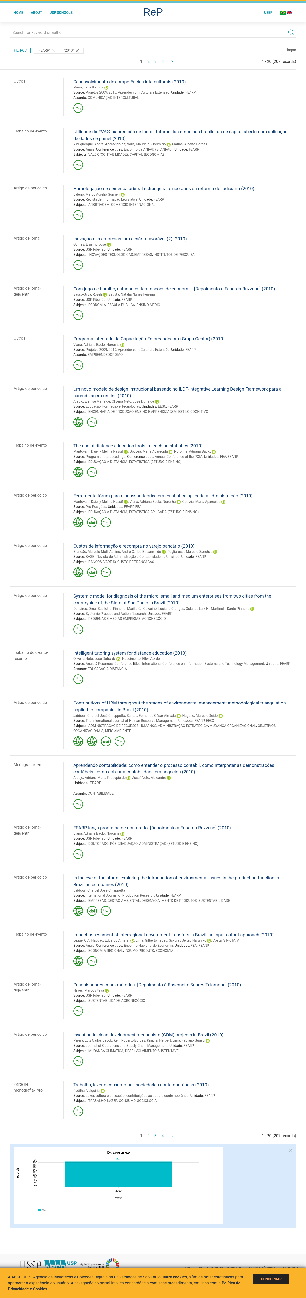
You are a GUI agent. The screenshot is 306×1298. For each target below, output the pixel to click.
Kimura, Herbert (159, 1040)
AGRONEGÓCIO (154, 619)
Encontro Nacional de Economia (148, 945)
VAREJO (109, 562)
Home (18, 13)
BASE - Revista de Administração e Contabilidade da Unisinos (132, 557)
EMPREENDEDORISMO (105, 355)
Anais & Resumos (99, 664)
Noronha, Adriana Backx (192, 451)
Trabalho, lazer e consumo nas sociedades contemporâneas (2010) (141, 1084)
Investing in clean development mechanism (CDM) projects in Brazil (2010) (148, 1034)
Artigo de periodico (30, 188)
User (268, 13)
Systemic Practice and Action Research (116, 614)
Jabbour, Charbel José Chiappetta (99, 716)
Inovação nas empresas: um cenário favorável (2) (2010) (130, 238)
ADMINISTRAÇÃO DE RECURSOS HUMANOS (122, 726)
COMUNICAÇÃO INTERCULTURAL (113, 98)
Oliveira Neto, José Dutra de (133, 401)
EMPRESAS (143, 255)
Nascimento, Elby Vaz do (141, 658)
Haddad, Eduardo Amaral (110, 940)
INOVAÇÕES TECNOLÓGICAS (110, 255)
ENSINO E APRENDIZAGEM (156, 412)
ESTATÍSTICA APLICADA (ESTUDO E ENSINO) (164, 512)
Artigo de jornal (27, 238)
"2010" (72, 50)
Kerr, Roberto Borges (129, 1040)
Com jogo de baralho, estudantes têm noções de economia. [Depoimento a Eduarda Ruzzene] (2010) (174, 288)
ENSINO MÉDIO (148, 305)
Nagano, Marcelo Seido (200, 716)
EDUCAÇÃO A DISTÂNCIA (108, 462)
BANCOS (95, 562)
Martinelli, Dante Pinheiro (230, 609)
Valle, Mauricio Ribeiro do (146, 144)
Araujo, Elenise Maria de (91, 401)
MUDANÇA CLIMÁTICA (106, 1051)
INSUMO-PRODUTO (139, 951)
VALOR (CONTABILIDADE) (108, 154)
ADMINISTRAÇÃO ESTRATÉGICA (183, 726)
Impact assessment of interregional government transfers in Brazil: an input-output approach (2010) (173, 934)
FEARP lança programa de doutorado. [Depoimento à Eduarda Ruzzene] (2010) (152, 827)
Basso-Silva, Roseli (87, 294)
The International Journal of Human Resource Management (131, 721)
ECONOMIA (97, 305)
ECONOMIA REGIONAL (105, 951)
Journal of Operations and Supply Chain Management (127, 1046)
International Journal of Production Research (120, 895)
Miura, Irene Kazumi (88, 87)
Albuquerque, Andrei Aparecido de (99, 144)
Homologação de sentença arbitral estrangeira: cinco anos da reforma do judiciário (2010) (163, 188)
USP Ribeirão (96, 249)
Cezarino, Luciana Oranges (163, 609)
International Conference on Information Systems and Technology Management (203, 664)
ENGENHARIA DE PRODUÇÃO (111, 412)
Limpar (291, 50)
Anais (90, 149)
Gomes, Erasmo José (89, 244)
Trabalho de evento (30, 131)
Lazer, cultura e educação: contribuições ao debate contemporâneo (137, 1096)
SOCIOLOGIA (147, 1101)
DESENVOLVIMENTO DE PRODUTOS (169, 900)
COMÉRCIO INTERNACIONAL (133, 205)
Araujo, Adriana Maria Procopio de (99, 778)
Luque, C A (81, 940)
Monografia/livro (28, 764)
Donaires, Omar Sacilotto (92, 609)
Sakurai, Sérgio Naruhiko (187, 940)
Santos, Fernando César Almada (151, 716)
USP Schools (61, 13)
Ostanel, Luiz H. (197, 609)
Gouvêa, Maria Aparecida (149, 451)
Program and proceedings (105, 457)
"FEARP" (47, 50)
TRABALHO (96, 1101)
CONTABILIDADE (101, 793)
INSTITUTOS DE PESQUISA (174, 255)
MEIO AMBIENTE (118, 731)
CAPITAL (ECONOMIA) (147, 154)
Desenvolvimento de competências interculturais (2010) (129, 81)
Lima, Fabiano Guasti (188, 1040)
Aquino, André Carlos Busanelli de (135, 552)
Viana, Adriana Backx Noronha (96, 345)
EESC (162, 406)
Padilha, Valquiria (86, 1091)
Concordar (271, 1279)
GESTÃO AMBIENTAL (123, 900)
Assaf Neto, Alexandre (149, 778)
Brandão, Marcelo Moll (90, 552)
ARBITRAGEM (99, 205)
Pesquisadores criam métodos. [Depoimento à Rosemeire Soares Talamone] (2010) (157, 984)
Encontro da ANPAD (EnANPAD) (148, 149)
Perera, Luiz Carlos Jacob (92, 1040)
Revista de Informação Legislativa (111, 199)
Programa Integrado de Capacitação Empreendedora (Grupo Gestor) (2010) (149, 338)
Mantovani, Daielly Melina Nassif (98, 451)
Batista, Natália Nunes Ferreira (131, 294)
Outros (19, 81)
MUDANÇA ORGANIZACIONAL (233, 726)
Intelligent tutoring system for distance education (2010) (130, 653)
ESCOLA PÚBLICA (121, 305)
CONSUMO (127, 1101)
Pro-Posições (96, 507)
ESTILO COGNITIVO (193, 412)
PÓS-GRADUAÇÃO (123, 844)
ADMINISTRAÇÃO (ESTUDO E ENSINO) (169, 844)
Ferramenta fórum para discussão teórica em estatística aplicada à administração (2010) (163, 495)
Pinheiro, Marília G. (127, 609)
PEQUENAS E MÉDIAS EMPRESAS (114, 619)
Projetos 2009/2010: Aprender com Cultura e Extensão (127, 92)
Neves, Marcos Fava (88, 990)
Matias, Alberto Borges (189, 144)
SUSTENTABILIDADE (214, 900)
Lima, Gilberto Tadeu (151, 940)
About (36, 13)
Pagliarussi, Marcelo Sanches (189, 552)
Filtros (20, 50)
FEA (223, 457)
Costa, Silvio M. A (226, 940)
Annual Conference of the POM (178, 457)
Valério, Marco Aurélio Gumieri (96, 194)
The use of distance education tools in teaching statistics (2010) (138, 445)
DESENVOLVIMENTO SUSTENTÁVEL (153, 1051)
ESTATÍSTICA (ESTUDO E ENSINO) (155, 462)
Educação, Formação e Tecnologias (113, 406)
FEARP (190, 92)
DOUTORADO (98, 844)
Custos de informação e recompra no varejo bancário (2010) (134, 546)
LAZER (112, 1101)
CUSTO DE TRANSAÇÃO (135, 562)
